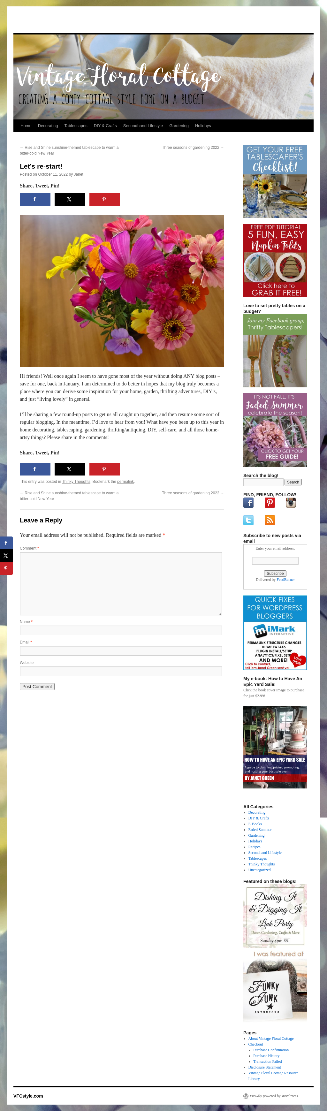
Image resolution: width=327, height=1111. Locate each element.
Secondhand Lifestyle (143, 125)
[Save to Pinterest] (104, 199)
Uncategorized (259, 870)
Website (27, 662)
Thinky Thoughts (76, 481)
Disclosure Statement (264, 1067)
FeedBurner (286, 579)
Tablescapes (76, 125)
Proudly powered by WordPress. (274, 1096)
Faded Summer (260, 829)
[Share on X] (70, 199)
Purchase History (266, 1056)
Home (26, 125)
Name (26, 622)
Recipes (254, 847)
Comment (29, 548)
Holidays (203, 125)
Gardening (179, 125)
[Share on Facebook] (35, 199)
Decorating (48, 125)
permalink (125, 481)
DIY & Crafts (105, 125)
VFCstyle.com (45, 21)
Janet (78, 174)
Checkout (255, 1044)
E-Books (255, 824)
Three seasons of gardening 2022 (193, 147)
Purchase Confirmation (271, 1050)
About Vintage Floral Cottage (271, 1038)
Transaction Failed (267, 1061)
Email (26, 642)
